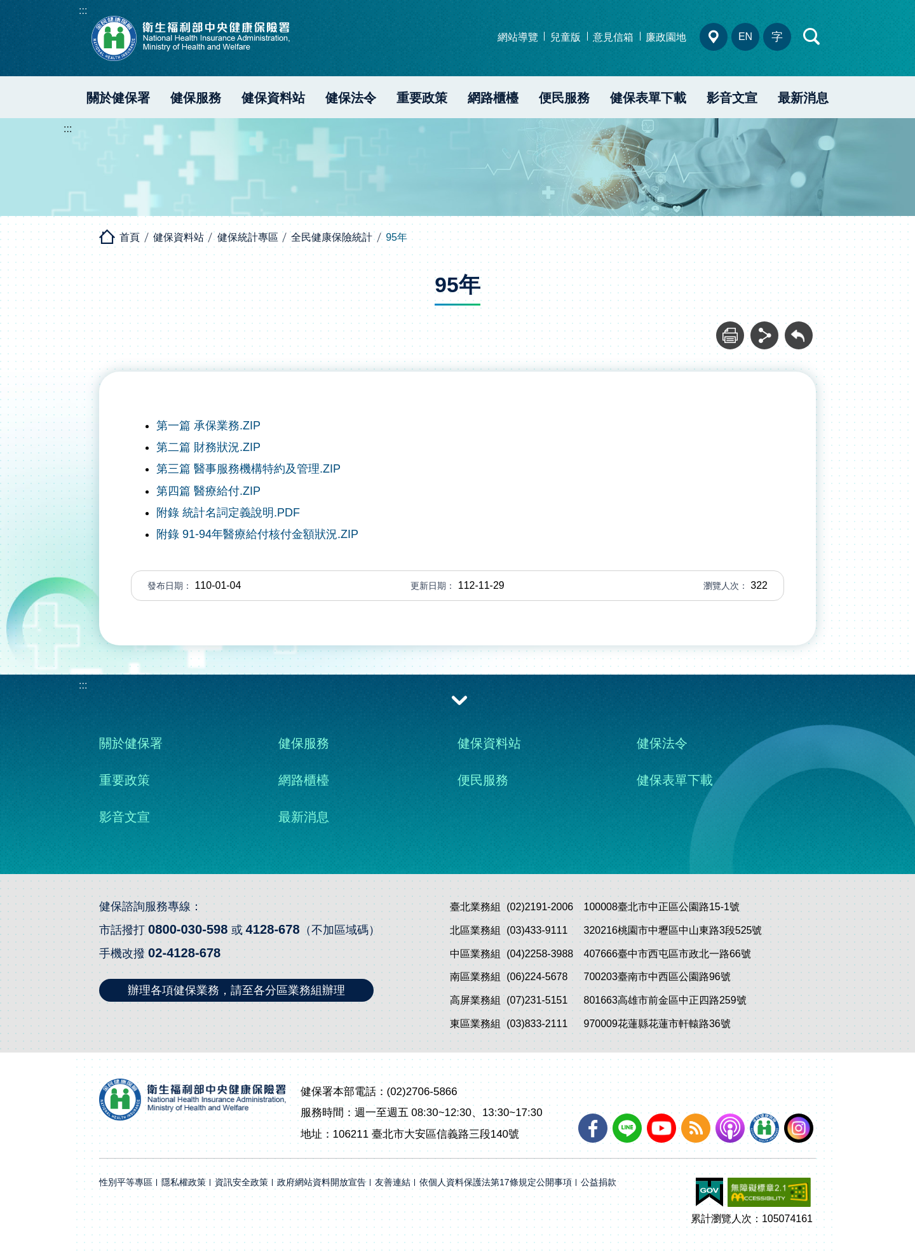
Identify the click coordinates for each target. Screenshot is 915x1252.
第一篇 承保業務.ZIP (208, 425)
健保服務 (195, 98)
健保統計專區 (247, 237)
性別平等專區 (125, 1182)
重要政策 (421, 98)
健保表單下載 (648, 98)
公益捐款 (598, 1182)
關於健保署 (118, 98)
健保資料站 (273, 98)
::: (83, 10)
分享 (764, 328)
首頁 (129, 237)
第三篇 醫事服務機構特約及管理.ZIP (248, 468)
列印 (730, 328)
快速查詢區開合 (812, 37)
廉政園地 (666, 37)
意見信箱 (613, 37)
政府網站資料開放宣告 (321, 1182)
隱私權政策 (183, 1182)
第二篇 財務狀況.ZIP (208, 447)
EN (745, 36)
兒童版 (565, 37)
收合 (459, 699)
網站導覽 (518, 37)
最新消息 (803, 98)
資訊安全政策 (241, 1182)
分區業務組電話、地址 (714, 37)
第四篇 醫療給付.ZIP (208, 491)
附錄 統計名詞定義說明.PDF (228, 512)
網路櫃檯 (493, 98)
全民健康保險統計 (331, 237)
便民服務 (564, 98)
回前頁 (799, 328)
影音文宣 (732, 98)
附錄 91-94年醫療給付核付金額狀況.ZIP (257, 534)
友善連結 (392, 1182)
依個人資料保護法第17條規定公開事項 (495, 1182)
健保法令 (350, 98)
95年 (396, 237)
